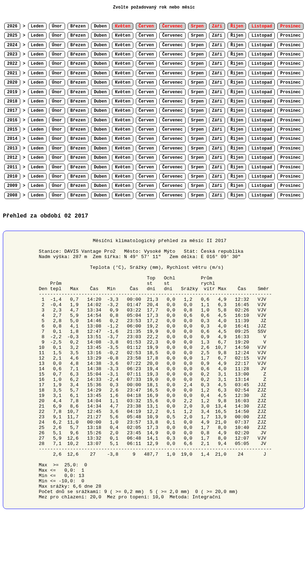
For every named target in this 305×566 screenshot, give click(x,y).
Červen (146, 35)
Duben (100, 26)
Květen (122, 35)
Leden (37, 26)
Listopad (261, 35)
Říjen (236, 35)
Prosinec (290, 35)
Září (217, 35)
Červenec (172, 35)
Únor (57, 26)
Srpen (197, 35)
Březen (78, 26)
